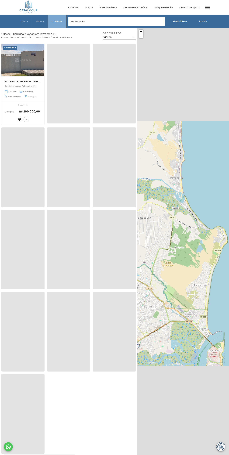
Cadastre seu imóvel (135, 7)
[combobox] (116, 21)
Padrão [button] (107, 37)
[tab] (24, 21)
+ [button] (141, 32)
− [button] (141, 36)
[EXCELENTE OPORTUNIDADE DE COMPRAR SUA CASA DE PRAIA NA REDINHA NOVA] (22, 60)
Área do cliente (108, 7)
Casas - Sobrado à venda (14, 37)
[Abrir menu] (207, 7)
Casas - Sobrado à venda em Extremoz (52, 37)
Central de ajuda (189, 7)
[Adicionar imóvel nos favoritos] (19, 119)
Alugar (89, 7)
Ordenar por (112, 33)
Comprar (73, 7)
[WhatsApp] (8, 446)
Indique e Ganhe (163, 7)
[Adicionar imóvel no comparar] (26, 119)
